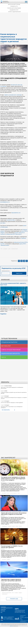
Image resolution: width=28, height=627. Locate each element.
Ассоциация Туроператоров (6, 1)
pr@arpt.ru (11, 619)
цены (9, 248)
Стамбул (16, 592)
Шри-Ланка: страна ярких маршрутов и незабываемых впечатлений (12, 388)
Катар (17, 526)
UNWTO (8, 559)
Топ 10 (3, 357)
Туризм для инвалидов (14, 8)
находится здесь (11, 220)
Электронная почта (5, 270)
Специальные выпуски (9, 342)
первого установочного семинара (13, 95)
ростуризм (5, 248)
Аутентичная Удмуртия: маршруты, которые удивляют (12, 402)
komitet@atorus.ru (5, 202)
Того (1, 248)
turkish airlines (4, 594)
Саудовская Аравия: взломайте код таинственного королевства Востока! (13, 393)
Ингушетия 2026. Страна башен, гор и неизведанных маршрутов (11, 407)
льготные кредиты (13, 493)
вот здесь (2, 223)
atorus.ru (11, 625)
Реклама (3, 611)
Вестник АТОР (6, 346)
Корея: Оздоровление (14, 11)
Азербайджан (4, 526)
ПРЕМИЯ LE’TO (14, 6)
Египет (13, 526)
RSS (1, 612)
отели (8, 493)
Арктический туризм (14, 4)
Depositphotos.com (16, 212)
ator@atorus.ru (9, 618)
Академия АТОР (14, 10)
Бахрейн (9, 526)
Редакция (3, 609)
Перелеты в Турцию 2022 (6, 592)
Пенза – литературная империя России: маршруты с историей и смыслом (14, 398)
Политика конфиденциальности (6, 607)
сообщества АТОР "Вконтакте (13, 234)
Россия (20, 526)
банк (19, 493)
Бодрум (20, 592)
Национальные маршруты (10, 353)
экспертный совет (14, 248)
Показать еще (14, 598)
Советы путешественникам (11, 350)
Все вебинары (6, 410)
